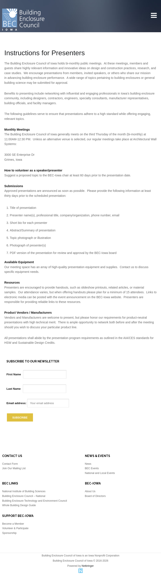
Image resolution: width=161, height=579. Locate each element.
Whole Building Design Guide (19, 505)
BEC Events (92, 468)
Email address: (37, 403)
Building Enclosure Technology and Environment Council (34, 500)
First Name (13, 374)
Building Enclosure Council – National (23, 496)
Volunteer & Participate (15, 528)
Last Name (13, 388)
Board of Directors (95, 496)
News (88, 463)
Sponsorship (9, 533)
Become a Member (13, 523)
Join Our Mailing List (14, 468)
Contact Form (10, 463)
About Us (90, 491)
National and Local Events (100, 473)
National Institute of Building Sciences (23, 491)
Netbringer (88, 565)
